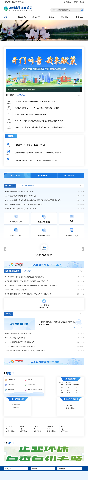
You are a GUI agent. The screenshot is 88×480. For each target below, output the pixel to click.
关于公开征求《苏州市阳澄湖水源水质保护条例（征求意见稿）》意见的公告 (31, 285)
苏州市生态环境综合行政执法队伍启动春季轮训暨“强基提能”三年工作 (39, 121)
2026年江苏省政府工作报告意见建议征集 (21, 89)
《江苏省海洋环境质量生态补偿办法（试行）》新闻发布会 (25, 350)
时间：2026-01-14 (61, 323)
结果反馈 (27, 271)
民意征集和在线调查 (12, 271)
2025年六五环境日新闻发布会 (15, 338)
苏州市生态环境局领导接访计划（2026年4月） (21, 196)
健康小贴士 (67, 2)
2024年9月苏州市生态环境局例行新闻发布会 (20, 346)
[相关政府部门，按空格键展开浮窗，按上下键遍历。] (69, 468)
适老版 (82, 2)
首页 (5, 17)
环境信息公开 (10, 185)
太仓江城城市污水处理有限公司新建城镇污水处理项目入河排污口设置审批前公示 (33, 200)
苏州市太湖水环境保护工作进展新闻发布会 (19, 342)
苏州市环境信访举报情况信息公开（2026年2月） (21, 208)
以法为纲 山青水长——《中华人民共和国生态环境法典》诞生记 (37, 108)
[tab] (43, 468)
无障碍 (76, 2)
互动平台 (65, 17)
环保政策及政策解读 (27, 185)
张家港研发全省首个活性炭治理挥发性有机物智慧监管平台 (35, 101)
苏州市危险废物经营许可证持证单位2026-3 (19, 191)
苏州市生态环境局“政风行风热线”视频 (18, 333)
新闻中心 (22, 17)
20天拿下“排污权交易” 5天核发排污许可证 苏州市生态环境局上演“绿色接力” (41, 127)
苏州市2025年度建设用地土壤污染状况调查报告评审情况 (24, 204)
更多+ (79, 95)
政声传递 (10, 94)
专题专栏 (79, 17)
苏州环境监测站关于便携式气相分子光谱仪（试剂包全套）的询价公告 (39, 153)
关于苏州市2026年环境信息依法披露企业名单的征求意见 (24, 277)
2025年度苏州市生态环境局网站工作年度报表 (30, 145)
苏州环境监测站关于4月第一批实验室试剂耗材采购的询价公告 (36, 160)
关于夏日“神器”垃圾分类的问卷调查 (17, 289)
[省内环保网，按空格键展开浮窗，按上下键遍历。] (16, 468)
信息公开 (36, 17)
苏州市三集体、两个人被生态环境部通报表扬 (30, 114)
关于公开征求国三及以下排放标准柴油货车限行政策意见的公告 (26, 281)
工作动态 (21, 94)
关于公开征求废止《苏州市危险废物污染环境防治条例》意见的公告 (28, 294)
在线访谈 (8, 313)
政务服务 (50, 17)
